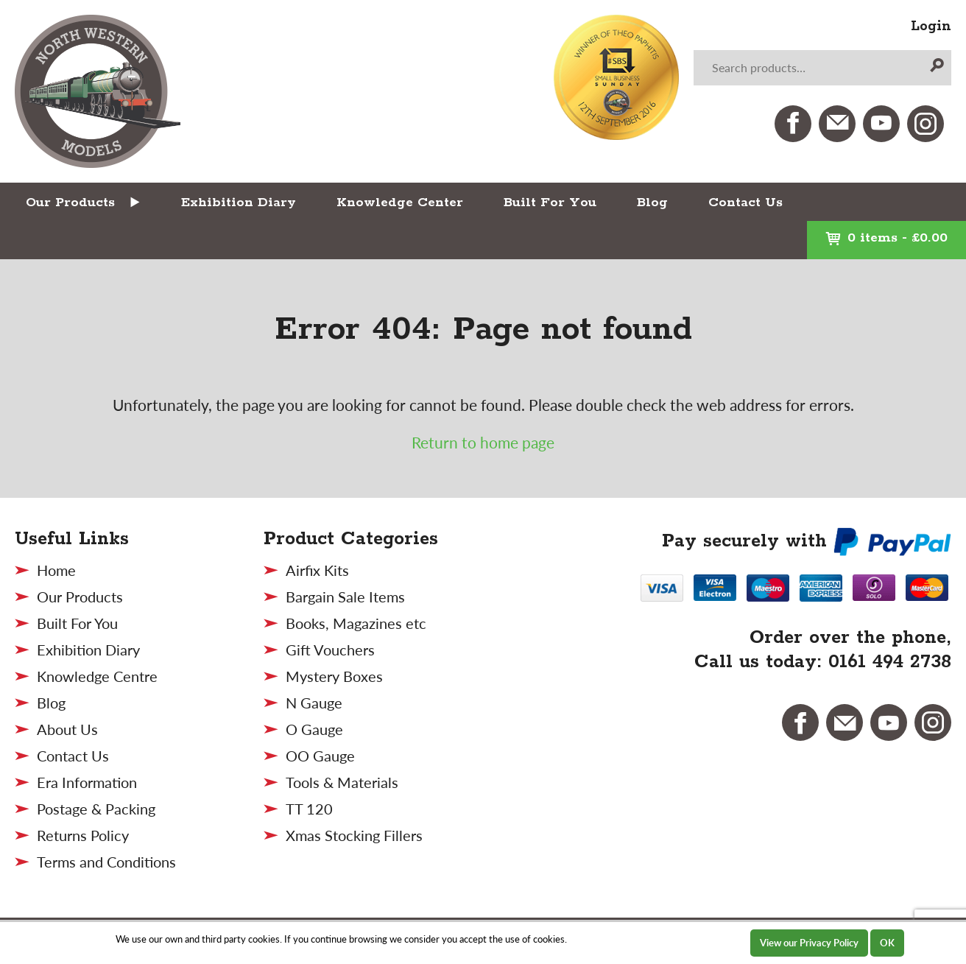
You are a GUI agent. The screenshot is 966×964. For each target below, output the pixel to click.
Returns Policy (83, 835)
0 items (886, 238)
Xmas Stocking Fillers (354, 835)
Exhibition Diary (238, 202)
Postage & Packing (96, 808)
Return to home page (483, 442)
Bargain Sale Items (345, 596)
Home (56, 570)
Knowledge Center (399, 202)
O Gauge (314, 729)
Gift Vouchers (330, 649)
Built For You (550, 202)
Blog (652, 202)
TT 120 (309, 808)
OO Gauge (320, 755)
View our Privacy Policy (809, 943)
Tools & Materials (342, 782)
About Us (67, 729)
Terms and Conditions (106, 861)
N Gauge (314, 702)
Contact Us (745, 202)
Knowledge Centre (97, 676)
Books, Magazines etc (356, 623)
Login (931, 26)
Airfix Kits (317, 570)
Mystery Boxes (334, 676)
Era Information (87, 782)
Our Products (70, 202)
